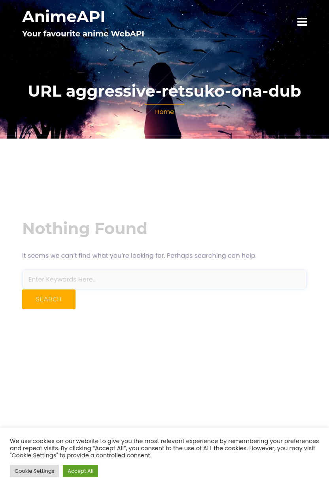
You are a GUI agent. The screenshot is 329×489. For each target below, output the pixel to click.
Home (164, 111)
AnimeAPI (63, 16)
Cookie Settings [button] (34, 471)
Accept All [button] (80, 471)
